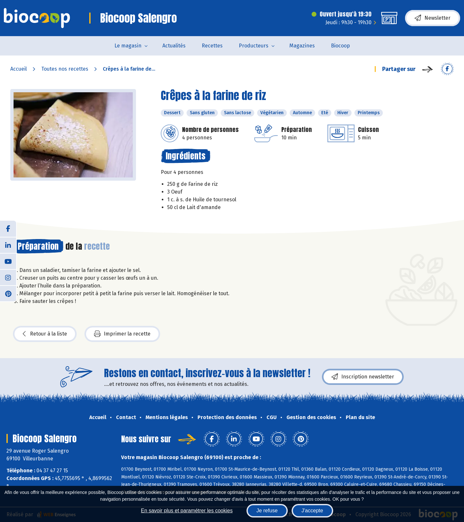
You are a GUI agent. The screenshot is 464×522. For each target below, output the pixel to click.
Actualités (174, 46)
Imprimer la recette (122, 334)
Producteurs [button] (253, 46)
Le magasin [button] (127, 46)
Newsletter (432, 18)
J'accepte (312, 510)
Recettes (212, 46)
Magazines (302, 46)
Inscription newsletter (363, 377)
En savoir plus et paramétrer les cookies (187, 510)
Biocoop (340, 46)
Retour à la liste (45, 334)
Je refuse (267, 510)
